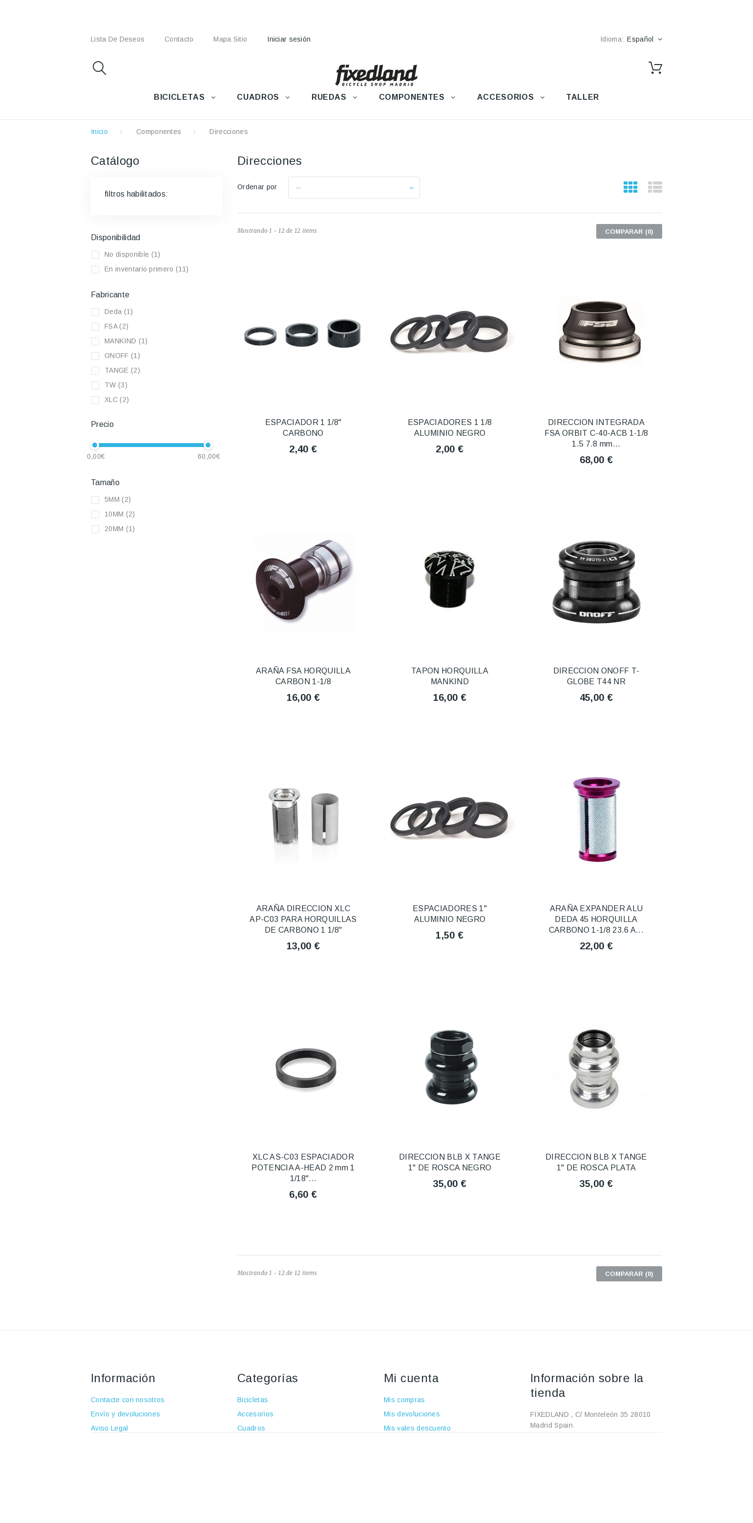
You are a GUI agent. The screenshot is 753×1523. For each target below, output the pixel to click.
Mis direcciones (409, 1442)
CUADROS (258, 97)
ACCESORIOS (505, 97)
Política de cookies (121, 1471)
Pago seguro (112, 1456)
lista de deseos (118, 39)
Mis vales (399, 1471)
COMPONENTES (412, 97)
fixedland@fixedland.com (591, 1453)
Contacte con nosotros (128, 1400)
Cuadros (251, 1428)
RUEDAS (329, 97)
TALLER (582, 97)
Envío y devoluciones (125, 1414)
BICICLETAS (179, 97)
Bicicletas (252, 1400)
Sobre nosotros (116, 1442)
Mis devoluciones (412, 1414)
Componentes (159, 131)
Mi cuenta (411, 1378)
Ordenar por (257, 187)
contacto (179, 39)
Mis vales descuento (417, 1428)
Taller (246, 1471)
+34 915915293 (612, 1439)
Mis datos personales (419, 1456)
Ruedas (250, 1442)
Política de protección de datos (141, 1485)
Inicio (99, 131)
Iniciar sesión (289, 39)
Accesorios (255, 1414)
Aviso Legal (109, 1428)
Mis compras (404, 1400)
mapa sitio (230, 39)
